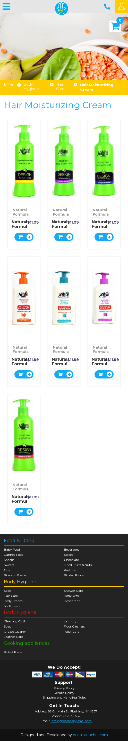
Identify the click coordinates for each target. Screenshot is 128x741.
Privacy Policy (64, 688)
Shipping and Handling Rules (64, 697)
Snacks (9, 560)
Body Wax (71, 596)
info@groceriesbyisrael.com (71, 721)
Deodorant (72, 601)
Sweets (9, 565)
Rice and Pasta (15, 575)
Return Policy (64, 693)
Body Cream (13, 601)
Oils (7, 570)
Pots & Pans (13, 652)
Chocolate (71, 560)
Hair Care (60, 86)
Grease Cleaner (15, 631)
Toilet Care (71, 631)
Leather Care (13, 637)
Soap (7, 591)
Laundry (70, 621)
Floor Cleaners (74, 626)
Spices (68, 555)
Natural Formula (18, 212)
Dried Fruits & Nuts (78, 565)
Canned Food (13, 555)
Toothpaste (12, 606)
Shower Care (73, 591)
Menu (9, 85)
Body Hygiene (31, 86)
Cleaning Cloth (15, 621)
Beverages (71, 549)
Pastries (69, 570)
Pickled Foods (74, 575)
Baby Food (12, 549)
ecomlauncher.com (90, 735)
